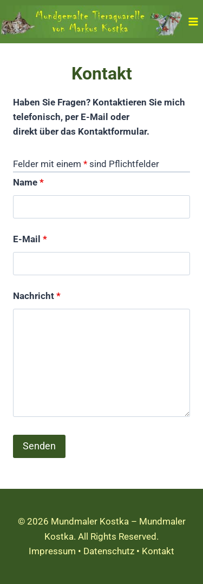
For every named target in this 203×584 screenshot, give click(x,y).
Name (28, 182)
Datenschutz (108, 551)
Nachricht (37, 295)
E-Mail (30, 239)
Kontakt (158, 551)
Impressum (52, 551)
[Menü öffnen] (193, 21)
